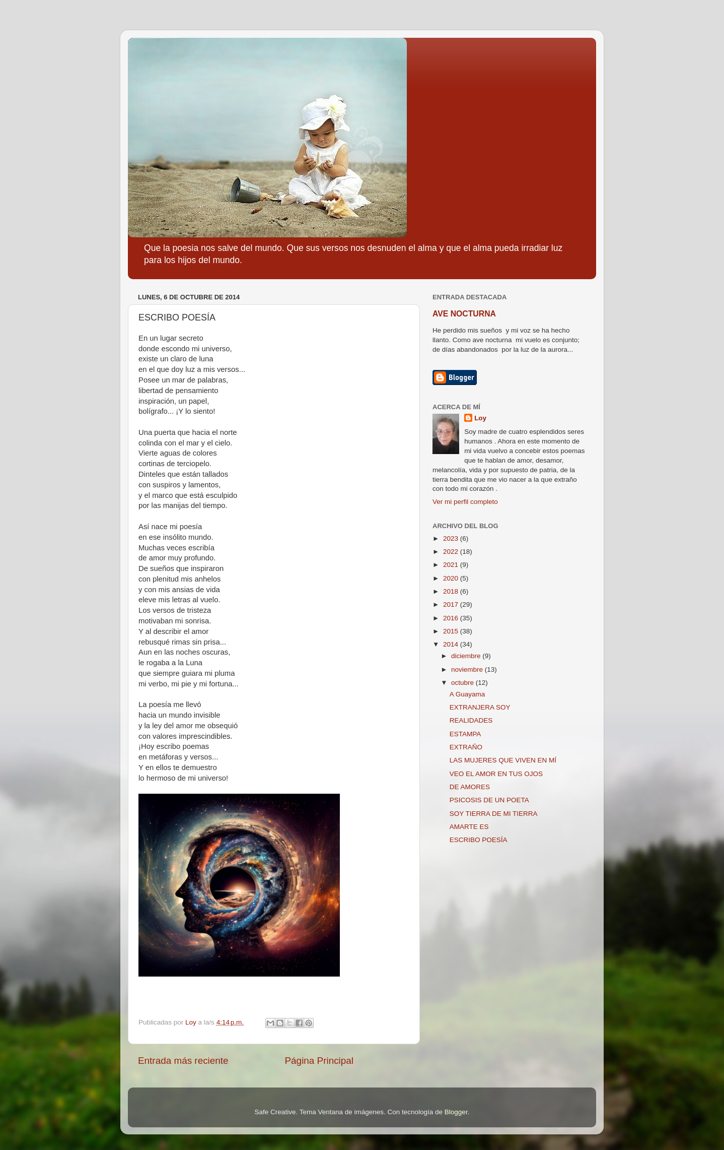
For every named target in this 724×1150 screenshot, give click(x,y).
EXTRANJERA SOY (480, 707)
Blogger (456, 1112)
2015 (451, 631)
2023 (451, 538)
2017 (451, 604)
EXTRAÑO (466, 747)
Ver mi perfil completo (465, 501)
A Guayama (467, 694)
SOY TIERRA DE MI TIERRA (494, 813)
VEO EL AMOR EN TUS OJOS (496, 774)
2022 (451, 551)
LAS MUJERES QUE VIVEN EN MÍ (503, 760)
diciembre (466, 656)
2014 (451, 644)
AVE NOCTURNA (464, 313)
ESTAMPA (465, 734)
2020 (451, 578)
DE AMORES (470, 787)
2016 (451, 618)
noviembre (468, 669)
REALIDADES (471, 720)
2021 (451, 564)
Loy (480, 418)
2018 (451, 591)
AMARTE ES (469, 826)
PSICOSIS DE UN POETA (489, 800)
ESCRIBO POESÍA (479, 840)
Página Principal (319, 1060)
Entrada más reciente (183, 1060)
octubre (463, 682)
